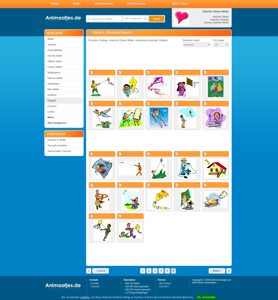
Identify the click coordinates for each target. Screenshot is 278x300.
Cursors (52, 106)
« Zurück (100, 270)
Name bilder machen (59, 151)
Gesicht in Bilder (56, 139)
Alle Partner (165, 283)
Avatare (51, 44)
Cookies (95, 286)
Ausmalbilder (54, 50)
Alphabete (53, 83)
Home (55, 3)
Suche (156, 18)
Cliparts (51, 100)
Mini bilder (53, 89)
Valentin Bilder (221, 16)
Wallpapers (53, 72)
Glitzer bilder (54, 61)
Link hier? (164, 286)
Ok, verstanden (206, 297)
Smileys (52, 94)
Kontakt (95, 283)
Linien (50, 111)
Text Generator (136, 3)
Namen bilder (55, 78)
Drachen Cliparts (119, 32)
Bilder (77, 3)
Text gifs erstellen (57, 145)
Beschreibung (104, 3)
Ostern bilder (54, 66)
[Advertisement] (159, 58)
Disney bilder (54, 55)
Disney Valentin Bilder (216, 22)
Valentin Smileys (219, 19)
